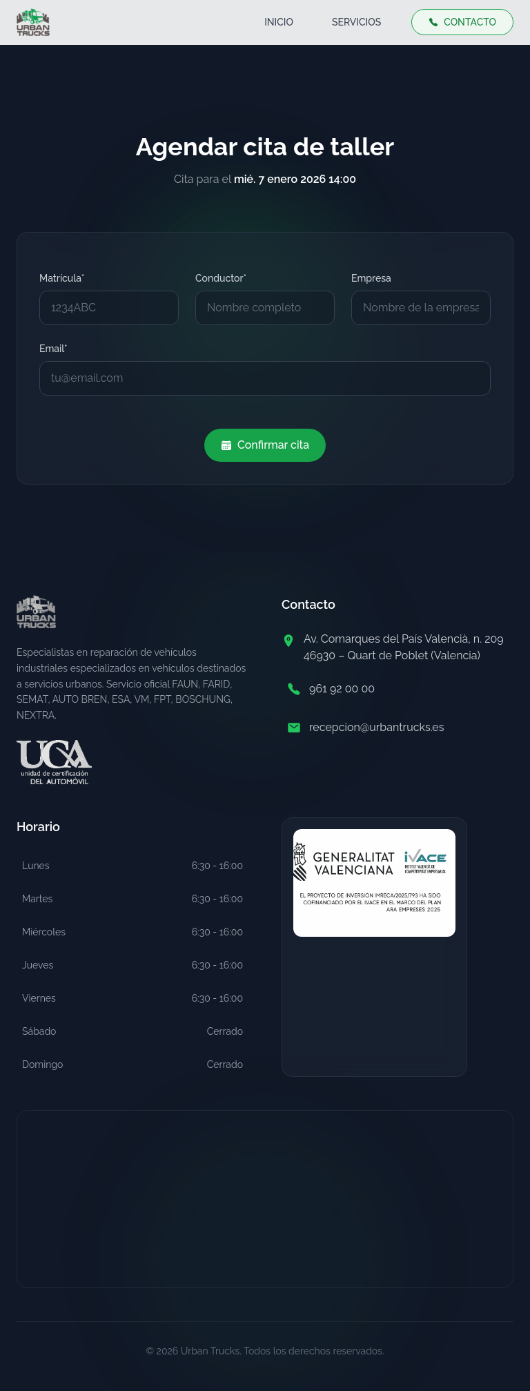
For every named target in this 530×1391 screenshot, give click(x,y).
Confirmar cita (265, 444)
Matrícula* (61, 278)
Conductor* (220, 278)
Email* (53, 348)
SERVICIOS (356, 22)
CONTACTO (462, 22)
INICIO (278, 22)
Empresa (371, 278)
